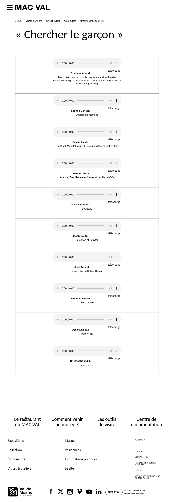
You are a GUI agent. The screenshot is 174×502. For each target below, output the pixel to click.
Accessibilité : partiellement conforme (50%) (147, 477)
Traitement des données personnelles (145, 464)
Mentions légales (142, 457)
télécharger (114, 70)
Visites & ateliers (19, 468)
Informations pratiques (81, 459)
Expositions (16, 440)
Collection (15, 450)
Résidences (73, 450)
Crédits (138, 470)
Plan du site (140, 440)
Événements (16, 459)
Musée (70, 440)
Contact (138, 451)
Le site (69, 468)
